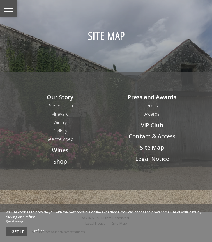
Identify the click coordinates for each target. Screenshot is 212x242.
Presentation (60, 106)
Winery (60, 122)
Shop (60, 161)
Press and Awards (152, 97)
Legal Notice (152, 158)
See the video (60, 139)
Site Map (152, 147)
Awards (152, 114)
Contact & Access (152, 136)
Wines (60, 150)
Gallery (60, 131)
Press (152, 106)
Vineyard (60, 114)
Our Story (60, 97)
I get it (16, 231)
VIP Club (152, 125)
